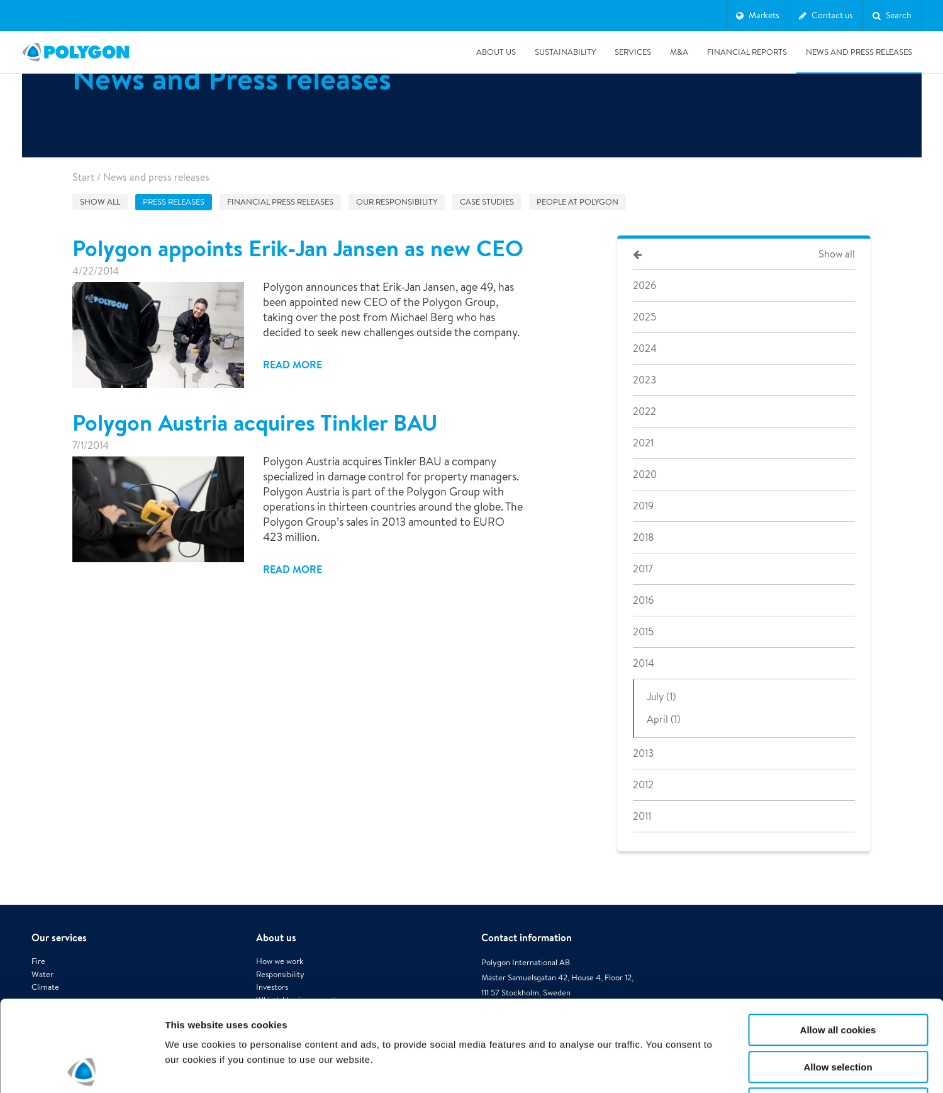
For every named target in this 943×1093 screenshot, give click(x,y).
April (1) (663, 719)
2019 (643, 506)
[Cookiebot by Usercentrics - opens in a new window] (81, 1068)
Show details (660, 1068)
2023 (644, 380)
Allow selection (837, 976)
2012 (643, 784)
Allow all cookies (838, 939)
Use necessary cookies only (838, 1012)
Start (83, 177)
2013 (643, 753)
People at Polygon (577, 201)
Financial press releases (280, 201)
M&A (679, 52)
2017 (643, 568)
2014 (643, 663)
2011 (642, 816)
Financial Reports (747, 52)
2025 (644, 317)
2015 (643, 631)
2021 (643, 443)
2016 (643, 600)
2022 (644, 411)
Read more (292, 364)
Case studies (487, 201)
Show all (100, 201)
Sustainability (565, 52)
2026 (644, 285)
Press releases (173, 201)
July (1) (661, 696)
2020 (645, 474)
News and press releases (859, 52)
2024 (645, 348)
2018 (643, 537)
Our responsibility (396, 201)
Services (633, 52)
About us (496, 52)
